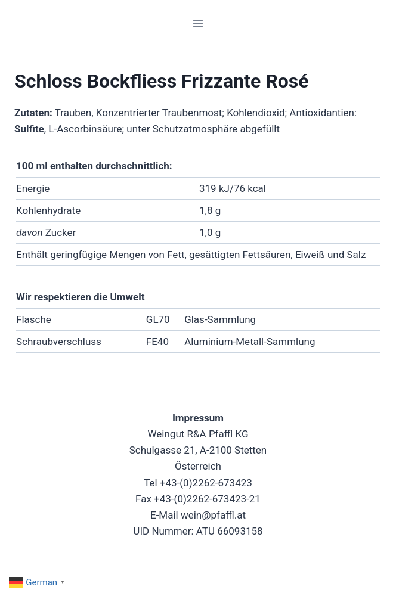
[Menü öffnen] (198, 23)
